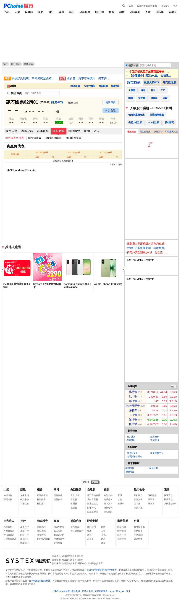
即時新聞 (92, 520)
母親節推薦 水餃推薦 (147, 5)
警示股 (137, 503)
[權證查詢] (41, 93)
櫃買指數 (8, 499)
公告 (96, 131)
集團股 (73, 503)
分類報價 (84, 12)
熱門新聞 (91, 526)
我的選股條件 (170, 503)
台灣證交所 (132, 453)
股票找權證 (89, 86)
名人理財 (58, 531)
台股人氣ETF (151, 82)
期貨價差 (58, 499)
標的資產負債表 (14, 138)
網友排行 (24, 543)
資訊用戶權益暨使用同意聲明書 (102, 570)
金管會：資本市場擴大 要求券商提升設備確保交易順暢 (89, 78)
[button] (123, 268)
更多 (173, 386)
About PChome (116, 591)
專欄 (56, 520)
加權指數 (8, 495)
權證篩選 (103, 86)
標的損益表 (34, 138)
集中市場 (24, 495)
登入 (175, 5)
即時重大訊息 (171, 131)
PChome (165, 5)
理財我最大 (59, 539)
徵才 (128, 591)
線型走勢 (12, 131)
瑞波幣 (133, 401)
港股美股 (135, 12)
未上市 (90, 539)
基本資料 (43, 131)
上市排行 (24, 526)
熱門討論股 (133, 82)
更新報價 (111, 102)
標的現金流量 (74, 138)
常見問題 (130, 468)
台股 (89, 531)
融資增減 (41, 531)
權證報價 (75, 86)
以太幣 (133, 396)
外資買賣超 (9, 531)
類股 (71, 12)
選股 (61, 12)
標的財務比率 (54, 138)
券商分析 (75, 520)
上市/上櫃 (75, 495)
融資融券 (154, 436)
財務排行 (24, 535)
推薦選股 (168, 499)
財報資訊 (91, 507)
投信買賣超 (9, 535)
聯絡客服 (130, 472)
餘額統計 (41, 526)
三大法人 (131, 436)
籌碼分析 (27, 131)
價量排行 (158, 131)
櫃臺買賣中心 (156, 453)
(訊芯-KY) (57, 102)
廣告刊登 (76, 591)
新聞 (131, 5)
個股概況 (74, 131)
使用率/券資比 (43, 539)
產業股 (73, 499)
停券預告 (138, 499)
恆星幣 (133, 424)
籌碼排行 (24, 539)
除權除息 (152, 495)
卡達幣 (133, 414)
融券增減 (41, 535)
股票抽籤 (138, 507)
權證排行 (115, 86)
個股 (106, 489)
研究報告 (74, 526)
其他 (103, 535)
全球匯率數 (139, 526)
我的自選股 (145, 131)
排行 (51, 12)
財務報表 (108, 507)
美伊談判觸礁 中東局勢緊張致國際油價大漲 (34, 78)
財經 (103, 539)
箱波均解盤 (59, 526)
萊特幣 (133, 410)
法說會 (151, 499)
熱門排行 (121, 535)
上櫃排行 (24, 531)
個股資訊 (15, 64)
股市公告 (139, 489)
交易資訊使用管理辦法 (39, 580)
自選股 (29, 12)
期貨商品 (58, 495)
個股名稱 (133, 65)
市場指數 (24, 503)
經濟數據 (138, 539)
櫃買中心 (24, 499)
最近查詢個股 (93, 495)
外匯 (148, 12)
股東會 (151, 503)
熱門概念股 (169, 82)
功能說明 (153, 468)
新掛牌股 (138, 495)
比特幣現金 (133, 405)
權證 (111, 12)
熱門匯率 (138, 531)
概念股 (73, 507)
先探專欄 (58, 543)
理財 (103, 543)
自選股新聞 (92, 512)
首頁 (7, 12)
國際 (103, 526)
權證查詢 (14, 93)
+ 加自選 (110, 110)
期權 (122, 12)
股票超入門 (59, 535)
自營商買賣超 (10, 539)
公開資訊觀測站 (134, 456)
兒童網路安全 (101, 591)
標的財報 (59, 131)
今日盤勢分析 (76, 531)
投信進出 (154, 440)
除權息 (173, 12)
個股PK (99, 12)
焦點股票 (121, 539)
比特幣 (160, 12)
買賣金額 (8, 526)
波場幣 (133, 419)
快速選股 (168, 495)
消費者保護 (87, 591)
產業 (89, 535)
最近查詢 (131, 131)
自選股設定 (92, 503)
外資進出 (131, 440)
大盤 (17, 12)
